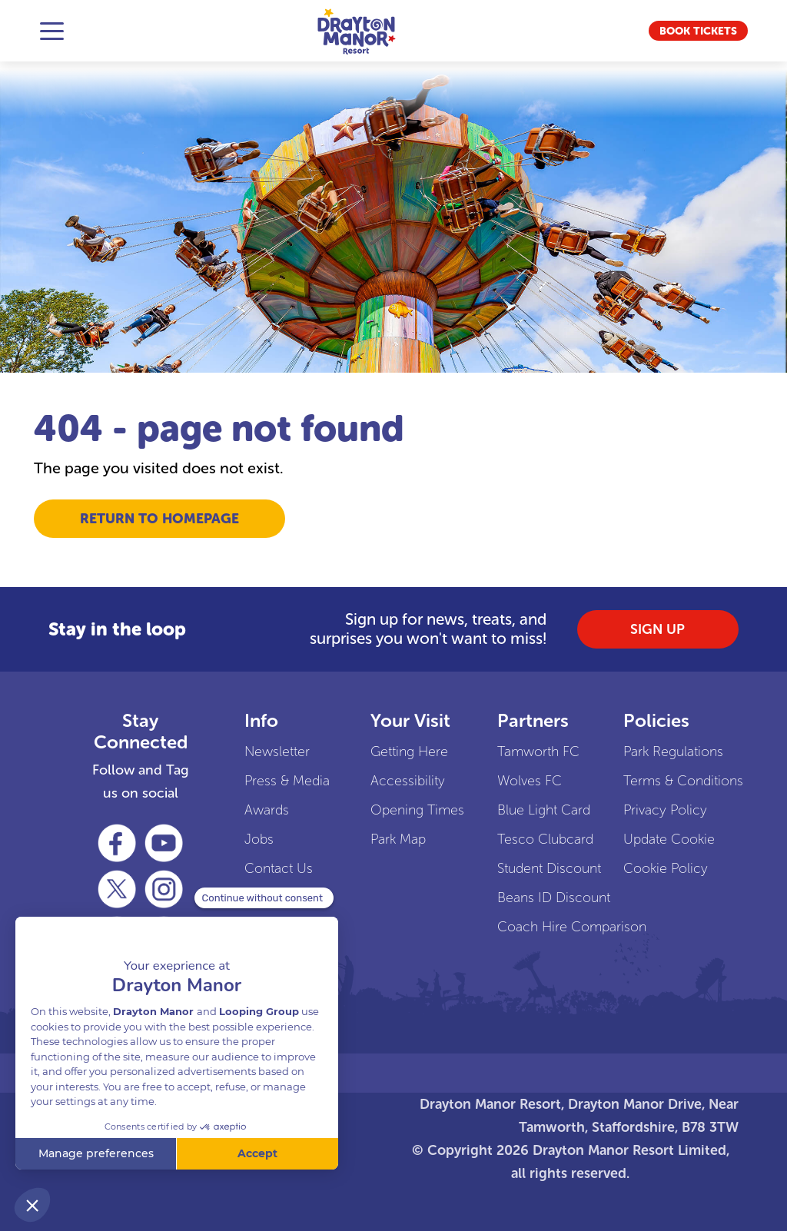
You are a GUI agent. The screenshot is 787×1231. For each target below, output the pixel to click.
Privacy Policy (663, 809)
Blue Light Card (537, 809)
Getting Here (409, 751)
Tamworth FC (537, 751)
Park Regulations (663, 751)
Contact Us (278, 868)
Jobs (259, 839)
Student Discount (537, 868)
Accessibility (407, 780)
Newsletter (277, 751)
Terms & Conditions (663, 780)
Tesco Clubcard (537, 839)
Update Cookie (663, 839)
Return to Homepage (159, 518)
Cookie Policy (663, 868)
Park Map (398, 839)
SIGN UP (657, 629)
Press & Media (284, 780)
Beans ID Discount (537, 897)
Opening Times (410, 809)
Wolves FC (529, 780)
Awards (266, 809)
